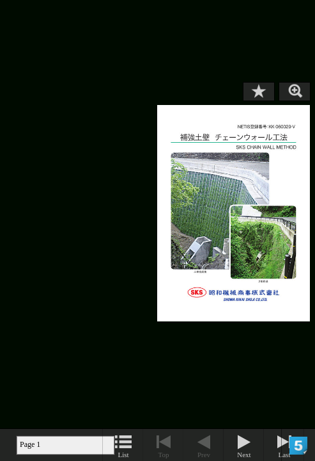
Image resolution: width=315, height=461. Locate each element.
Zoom (295, 91)
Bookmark (259, 91)
